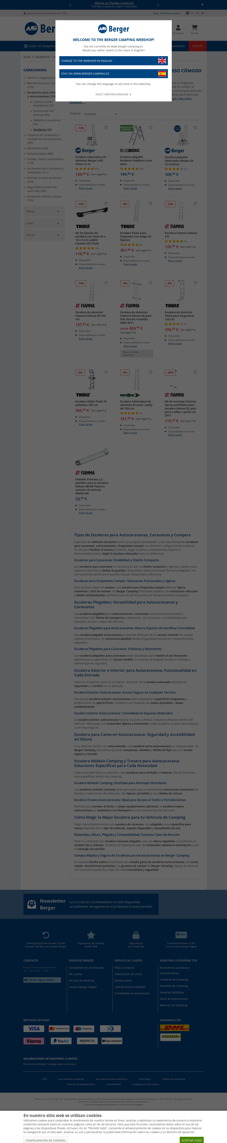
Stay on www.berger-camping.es (113, 74)
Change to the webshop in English (113, 61)
